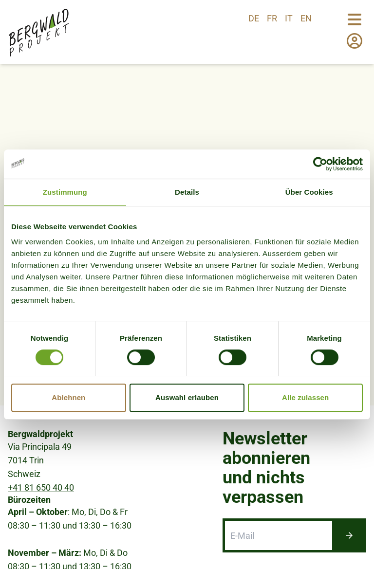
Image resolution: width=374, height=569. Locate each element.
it (289, 18)
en (306, 18)
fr (272, 18)
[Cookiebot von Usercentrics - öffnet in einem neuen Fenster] (320, 164)
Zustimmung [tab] (65, 192)
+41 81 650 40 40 (41, 511)
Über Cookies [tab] (309, 192)
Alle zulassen (305, 397)
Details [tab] (187, 192)
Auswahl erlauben (187, 397)
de (253, 18)
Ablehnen (68, 397)
